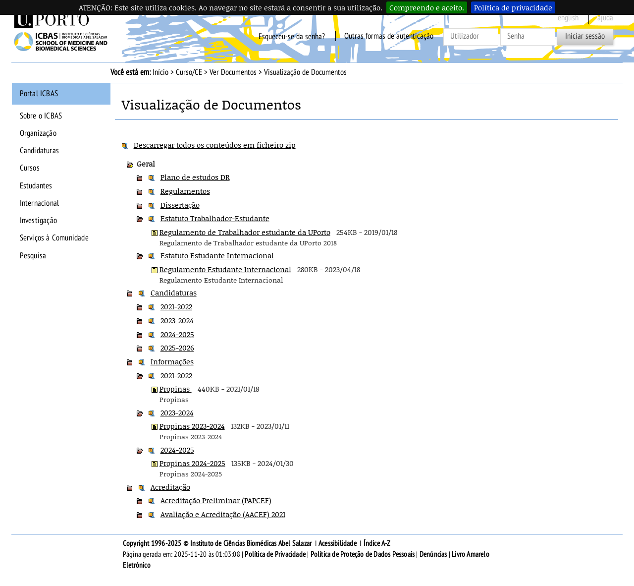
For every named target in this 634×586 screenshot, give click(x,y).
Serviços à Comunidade (54, 238)
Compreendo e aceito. (426, 7)
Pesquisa (33, 256)
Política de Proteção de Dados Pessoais (363, 554)
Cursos (30, 168)
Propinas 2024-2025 (192, 463)
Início (160, 72)
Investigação (38, 221)
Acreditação (170, 487)
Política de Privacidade (275, 554)
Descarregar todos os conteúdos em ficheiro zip (215, 145)
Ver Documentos (233, 72)
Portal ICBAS (39, 94)
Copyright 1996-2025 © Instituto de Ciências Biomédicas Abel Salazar (218, 543)
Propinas (175, 389)
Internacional (39, 203)
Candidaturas (39, 151)
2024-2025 (177, 334)
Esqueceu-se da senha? (292, 36)
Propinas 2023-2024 (192, 426)
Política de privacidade (513, 7)
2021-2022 (176, 306)
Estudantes (36, 186)
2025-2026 (177, 347)
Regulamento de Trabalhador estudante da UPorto (244, 232)
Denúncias (433, 554)
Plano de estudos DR (195, 177)
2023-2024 (177, 320)
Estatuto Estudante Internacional (217, 255)
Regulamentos (185, 191)
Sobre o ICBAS (41, 116)
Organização (38, 133)
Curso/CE (189, 72)
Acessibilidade (337, 543)
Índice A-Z (377, 543)
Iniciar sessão (585, 36)
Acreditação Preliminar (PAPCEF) (215, 500)
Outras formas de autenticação (388, 36)
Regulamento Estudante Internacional (225, 269)
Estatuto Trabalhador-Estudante (214, 218)
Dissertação (180, 205)
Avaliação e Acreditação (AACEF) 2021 (222, 514)
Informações (172, 361)
